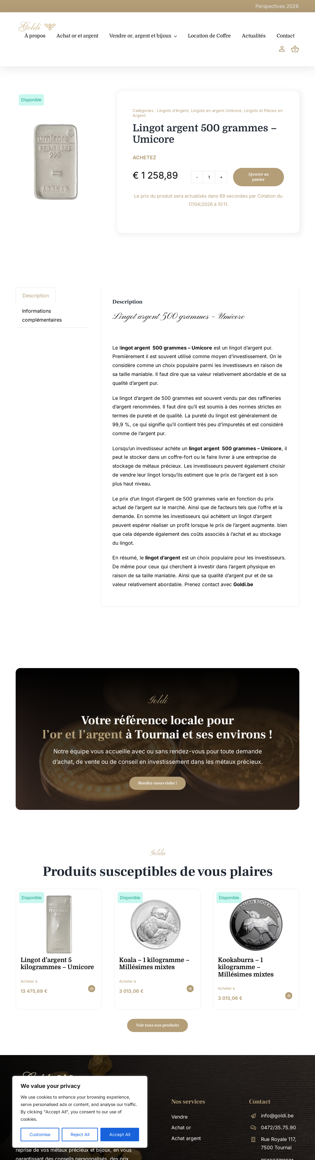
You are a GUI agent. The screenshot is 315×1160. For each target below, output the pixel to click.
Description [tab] (35, 295)
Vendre (179, 1117)
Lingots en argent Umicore (216, 110)
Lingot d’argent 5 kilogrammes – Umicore (57, 964)
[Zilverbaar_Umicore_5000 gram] (58, 896)
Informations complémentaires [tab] (42, 315)
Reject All (80, 1134)
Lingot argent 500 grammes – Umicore (178, 317)
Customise (39, 1134)
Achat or (181, 1127)
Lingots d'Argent (173, 110)
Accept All (119, 1134)
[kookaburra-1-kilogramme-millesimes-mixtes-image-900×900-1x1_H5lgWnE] (255, 896)
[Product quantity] (209, 177)
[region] (79, 1112)
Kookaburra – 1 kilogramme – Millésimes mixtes (246, 967)
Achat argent (186, 1138)
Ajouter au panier (258, 177)
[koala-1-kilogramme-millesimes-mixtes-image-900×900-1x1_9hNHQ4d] (157, 896)
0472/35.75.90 (278, 1127)
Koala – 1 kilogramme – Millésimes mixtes (154, 964)
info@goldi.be (277, 1115)
